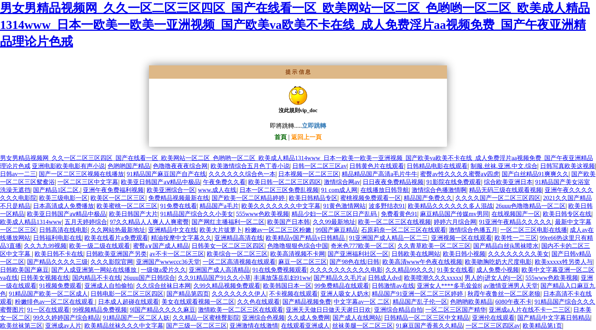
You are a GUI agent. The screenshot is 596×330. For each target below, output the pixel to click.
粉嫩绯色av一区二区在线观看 (55, 301)
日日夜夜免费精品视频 (393, 182)
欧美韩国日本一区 (287, 285)
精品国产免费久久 (428, 198)
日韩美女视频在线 (45, 277)
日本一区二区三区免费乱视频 (279, 190)
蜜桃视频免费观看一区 (370, 198)
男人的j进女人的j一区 (493, 277)
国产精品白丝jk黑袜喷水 (506, 246)
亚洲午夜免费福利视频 (113, 190)
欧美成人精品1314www (31, 222)
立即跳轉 (314, 125)
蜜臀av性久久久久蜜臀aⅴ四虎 (459, 174)
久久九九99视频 (45, 246)
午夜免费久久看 (224, 182)
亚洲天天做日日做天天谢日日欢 (328, 309)
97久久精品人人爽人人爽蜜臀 (149, 222)
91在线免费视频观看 (279, 270)
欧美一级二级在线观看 (99, 246)
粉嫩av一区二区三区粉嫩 (279, 230)
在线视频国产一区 (515, 214)
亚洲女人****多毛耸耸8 (449, 285)
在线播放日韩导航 (384, 190)
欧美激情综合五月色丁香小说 (250, 166)
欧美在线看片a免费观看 (116, 238)
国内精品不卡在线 (96, 277)
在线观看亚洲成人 (305, 325)
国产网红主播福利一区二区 (228, 222)
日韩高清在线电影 (63, 230)
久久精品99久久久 (409, 270)
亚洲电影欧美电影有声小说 (68, 166)
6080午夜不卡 (513, 301)
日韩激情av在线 (393, 285)
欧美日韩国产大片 (133, 214)
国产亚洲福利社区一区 (358, 254)
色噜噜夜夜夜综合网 (180, 166)
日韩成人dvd (384, 277)
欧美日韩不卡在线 (59, 254)
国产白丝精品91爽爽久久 (535, 174)
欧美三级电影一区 (63, 198)
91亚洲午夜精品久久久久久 (515, 222)
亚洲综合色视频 (263, 317)
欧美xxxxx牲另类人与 (564, 262)
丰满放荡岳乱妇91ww (282, 277)
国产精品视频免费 (306, 301)
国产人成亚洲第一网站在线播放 (94, 270)
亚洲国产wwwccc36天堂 (168, 262)
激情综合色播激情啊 (439, 190)
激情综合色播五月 (473, 230)
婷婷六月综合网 (455, 222)
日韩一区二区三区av (319, 166)
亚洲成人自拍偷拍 (108, 285)
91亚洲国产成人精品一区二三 (388, 238)
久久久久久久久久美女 (518, 254)
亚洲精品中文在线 (172, 230)
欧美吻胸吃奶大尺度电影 (498, 262)
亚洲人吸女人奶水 (344, 293)
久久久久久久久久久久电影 (346, 270)
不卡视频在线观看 (293, 293)
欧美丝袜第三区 (21, 325)
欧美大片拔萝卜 (221, 230)
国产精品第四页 (187, 293)
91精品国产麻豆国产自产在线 (166, 174)
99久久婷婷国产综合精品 (66, 317)
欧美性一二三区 (516, 238)
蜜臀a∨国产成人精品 (161, 246)
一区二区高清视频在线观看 (239, 262)
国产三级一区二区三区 (196, 325)
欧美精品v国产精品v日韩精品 (306, 238)
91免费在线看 (178, 206)
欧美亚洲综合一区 (171, 190)
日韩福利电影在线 (57, 238)
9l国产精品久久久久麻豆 (162, 309)
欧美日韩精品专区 (313, 198)
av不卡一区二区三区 (177, 254)
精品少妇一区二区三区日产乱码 (335, 214)
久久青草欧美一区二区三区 (434, 246)
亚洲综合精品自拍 (398, 309)
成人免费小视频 (497, 270)
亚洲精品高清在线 (238, 238)
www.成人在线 (217, 190)
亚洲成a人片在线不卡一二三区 (530, 309)
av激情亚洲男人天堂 (510, 285)
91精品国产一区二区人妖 (136, 317)
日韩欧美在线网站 (416, 254)
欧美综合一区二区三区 (237, 254)
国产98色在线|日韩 (354, 262)
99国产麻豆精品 (336, 230)
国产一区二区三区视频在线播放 (81, 174)
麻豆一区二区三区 (302, 262)
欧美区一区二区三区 (117, 198)
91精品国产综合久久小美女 (196, 214)
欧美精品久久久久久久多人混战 (450, 206)
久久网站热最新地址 (117, 230)
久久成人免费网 (308, 317)
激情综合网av (342, 182)
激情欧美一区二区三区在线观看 (240, 309)
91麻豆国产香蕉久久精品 (429, 325)
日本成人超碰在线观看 (128, 301)
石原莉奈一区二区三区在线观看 (403, 230)
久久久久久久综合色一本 (242, 174)
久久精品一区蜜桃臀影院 (206, 317)
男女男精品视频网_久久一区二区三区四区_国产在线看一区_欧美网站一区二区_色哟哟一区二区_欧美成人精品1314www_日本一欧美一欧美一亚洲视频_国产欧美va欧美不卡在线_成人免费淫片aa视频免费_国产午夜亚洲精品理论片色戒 (295, 24)
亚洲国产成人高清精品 (219, 270)
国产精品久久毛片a (339, 277)
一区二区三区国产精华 (455, 309)
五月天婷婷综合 (86, 222)
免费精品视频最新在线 (178, 198)
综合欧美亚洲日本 (508, 182)
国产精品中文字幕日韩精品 (553, 317)
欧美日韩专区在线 (567, 214)
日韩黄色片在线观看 (376, 166)
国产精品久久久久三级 (57, 262)
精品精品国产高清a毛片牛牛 (379, 174)
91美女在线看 (455, 270)
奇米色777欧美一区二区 (363, 246)
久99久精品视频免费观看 (226, 285)
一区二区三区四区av (493, 325)
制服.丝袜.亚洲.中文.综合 (504, 166)
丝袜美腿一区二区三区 (362, 325)
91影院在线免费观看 (453, 182)
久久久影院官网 (111, 262)
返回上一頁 (306, 137)
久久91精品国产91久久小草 (214, 277)
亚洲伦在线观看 (493, 317)
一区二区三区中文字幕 (87, 182)
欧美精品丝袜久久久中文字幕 (123, 325)
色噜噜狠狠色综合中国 (297, 246)
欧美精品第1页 (542, 325)
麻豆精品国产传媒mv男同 (454, 214)
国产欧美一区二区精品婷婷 (249, 198)
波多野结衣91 (387, 206)
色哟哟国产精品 (129, 166)
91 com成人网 (339, 190)
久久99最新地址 (334, 222)
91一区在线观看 (48, 309)
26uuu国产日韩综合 (149, 277)
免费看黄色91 (399, 214)
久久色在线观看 (258, 301)
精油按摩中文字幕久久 (181, 238)
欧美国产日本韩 (288, 222)
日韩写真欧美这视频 (567, 166)
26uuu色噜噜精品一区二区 (531, 206)
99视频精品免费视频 (99, 309)
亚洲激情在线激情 (254, 325)
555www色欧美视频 (262, 214)
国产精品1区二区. (56, 190)
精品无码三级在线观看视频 (505, 190)
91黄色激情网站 (344, 206)
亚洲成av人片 (63, 325)
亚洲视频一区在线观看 (461, 238)
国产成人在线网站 (357, 317)
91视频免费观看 (60, 285)
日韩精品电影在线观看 (437, 166)
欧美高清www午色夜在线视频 (422, 262)
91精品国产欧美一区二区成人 (48, 293)
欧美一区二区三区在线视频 (394, 222)
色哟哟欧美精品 (471, 301)
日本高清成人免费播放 (63, 206)
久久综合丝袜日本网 (163, 285)
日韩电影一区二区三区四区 (126, 293)
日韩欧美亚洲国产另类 (116, 254)
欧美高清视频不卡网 (297, 254)
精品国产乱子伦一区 (420, 301)
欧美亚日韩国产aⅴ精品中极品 (160, 182)
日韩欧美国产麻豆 (24, 270)
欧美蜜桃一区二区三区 (127, 206)
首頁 (280, 137)
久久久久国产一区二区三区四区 (498, 198)
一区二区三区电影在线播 (533, 230)
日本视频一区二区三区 (308, 174)
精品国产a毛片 (219, 206)
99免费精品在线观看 (341, 285)
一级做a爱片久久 (163, 270)
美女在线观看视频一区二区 (198, 301)
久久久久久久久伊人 (239, 293)
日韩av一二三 (18, 174)
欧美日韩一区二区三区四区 (284, 182)
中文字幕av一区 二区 (362, 301)
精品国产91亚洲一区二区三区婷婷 (418, 293)
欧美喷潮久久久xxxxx (433, 277)
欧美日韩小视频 (464, 254)
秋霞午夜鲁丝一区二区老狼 (504, 293)
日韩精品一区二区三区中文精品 (426, 317)
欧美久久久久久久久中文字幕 (280, 206)
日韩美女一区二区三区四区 (228, 246)
